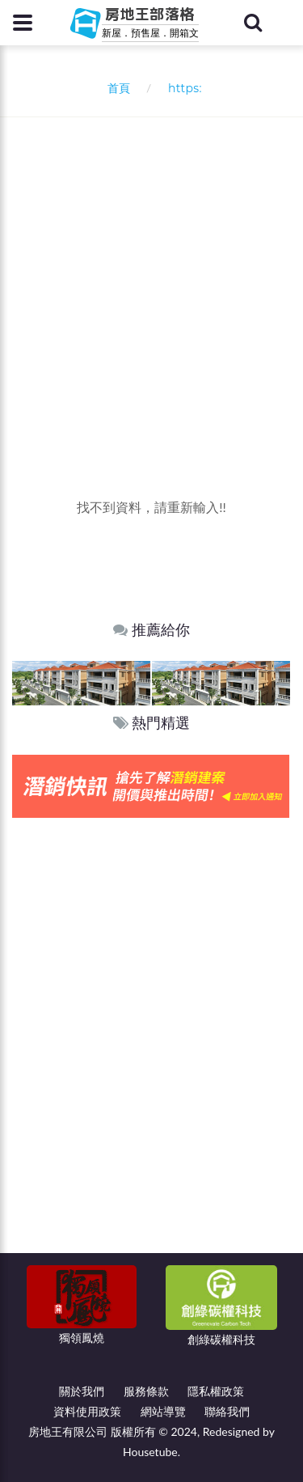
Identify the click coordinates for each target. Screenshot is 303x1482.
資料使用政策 (87, 1411)
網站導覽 (163, 1411)
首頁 (115, 88)
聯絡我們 (227, 1411)
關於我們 (81, 1391)
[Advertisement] (151, 277)
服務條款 (146, 1391)
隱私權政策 (215, 1391)
